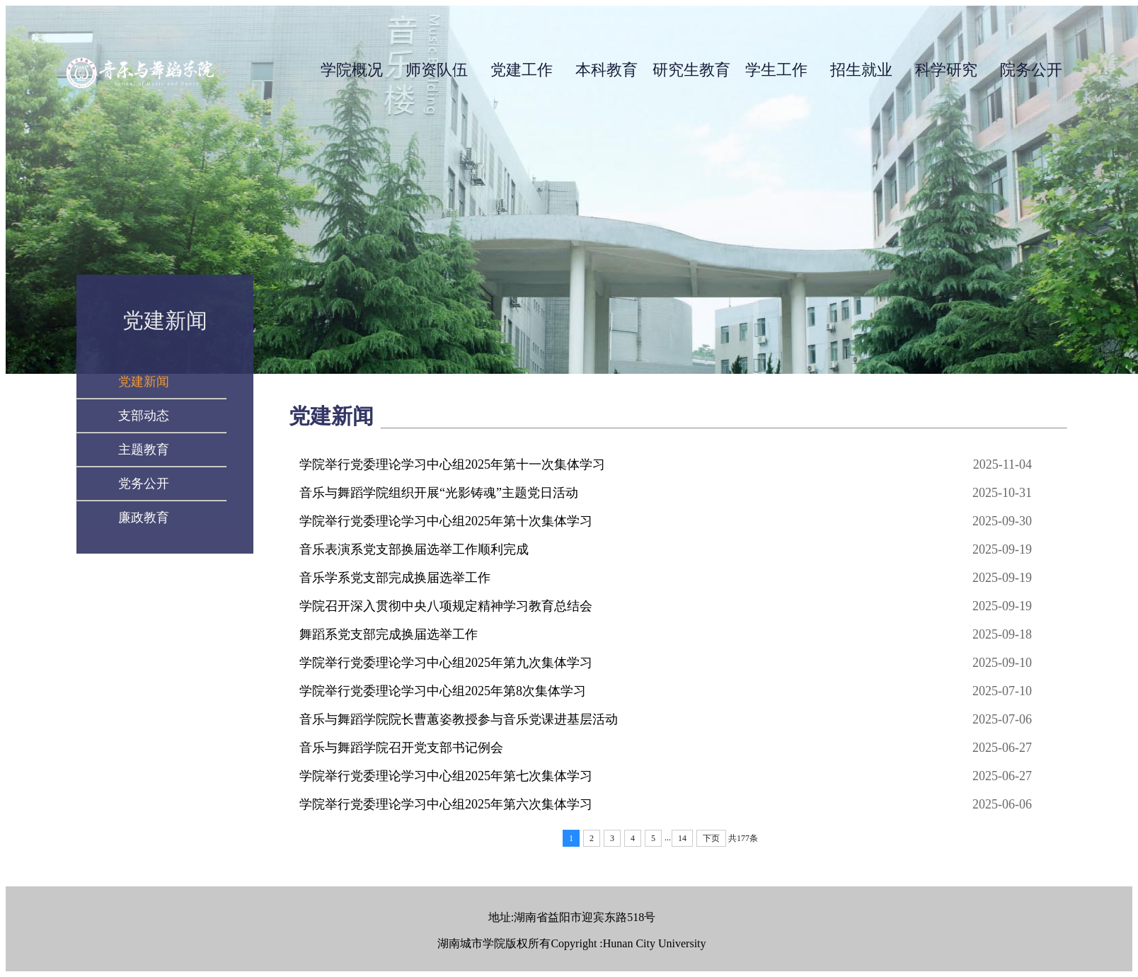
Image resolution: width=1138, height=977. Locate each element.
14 (682, 838)
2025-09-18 (1002, 634)
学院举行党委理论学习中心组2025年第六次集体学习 (445, 804)
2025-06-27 (1002, 748)
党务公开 (143, 483)
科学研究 (946, 70)
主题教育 (143, 449)
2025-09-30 (1002, 521)
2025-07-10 (1002, 691)
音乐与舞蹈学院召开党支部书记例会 (401, 748)
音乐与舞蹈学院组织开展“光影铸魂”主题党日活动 (438, 493)
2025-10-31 (1002, 493)
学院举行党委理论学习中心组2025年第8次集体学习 (442, 691)
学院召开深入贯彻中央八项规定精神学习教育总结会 (445, 606)
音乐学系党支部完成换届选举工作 (394, 578)
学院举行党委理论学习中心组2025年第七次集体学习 (445, 776)
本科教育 (606, 70)
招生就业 (861, 70)
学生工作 (776, 70)
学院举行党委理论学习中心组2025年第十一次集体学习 (452, 464)
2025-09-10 (1002, 663)
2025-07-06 (1002, 719)
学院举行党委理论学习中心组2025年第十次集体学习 (445, 521)
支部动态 (143, 415)
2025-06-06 (1002, 804)
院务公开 (1031, 70)
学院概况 (352, 70)
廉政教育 (143, 517)
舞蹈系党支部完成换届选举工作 (388, 634)
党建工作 (521, 70)
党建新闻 (164, 320)
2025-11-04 (1002, 464)
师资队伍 (437, 70)
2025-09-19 (1002, 549)
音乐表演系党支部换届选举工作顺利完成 (414, 549)
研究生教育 (691, 70)
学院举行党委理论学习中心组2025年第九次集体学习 (445, 663)
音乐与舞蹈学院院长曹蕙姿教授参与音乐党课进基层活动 (458, 719)
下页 (711, 838)
